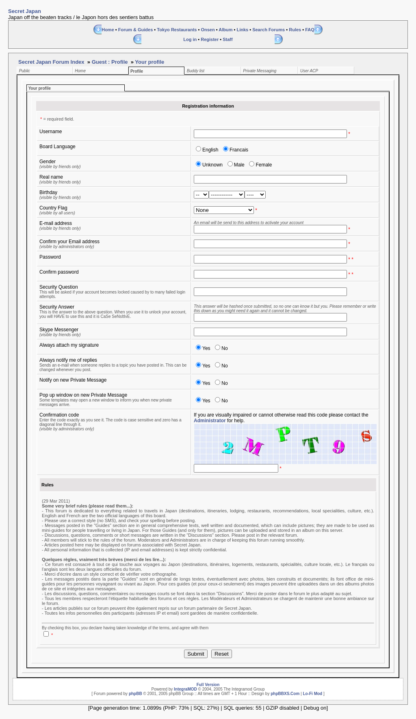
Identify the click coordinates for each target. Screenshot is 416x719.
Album (225, 29)
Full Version (208, 684)
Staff (227, 39)
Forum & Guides (135, 29)
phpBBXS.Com (285, 693)
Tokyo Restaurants (177, 29)
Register (210, 39)
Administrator (210, 420)
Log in (190, 39)
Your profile (149, 62)
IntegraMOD (185, 689)
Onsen (207, 29)
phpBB (135, 693)
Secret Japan (24, 11)
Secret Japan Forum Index (51, 62)
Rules (295, 29)
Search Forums (268, 29)
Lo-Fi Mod (312, 693)
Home (108, 29)
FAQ (309, 29)
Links (242, 29)
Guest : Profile (110, 62)
